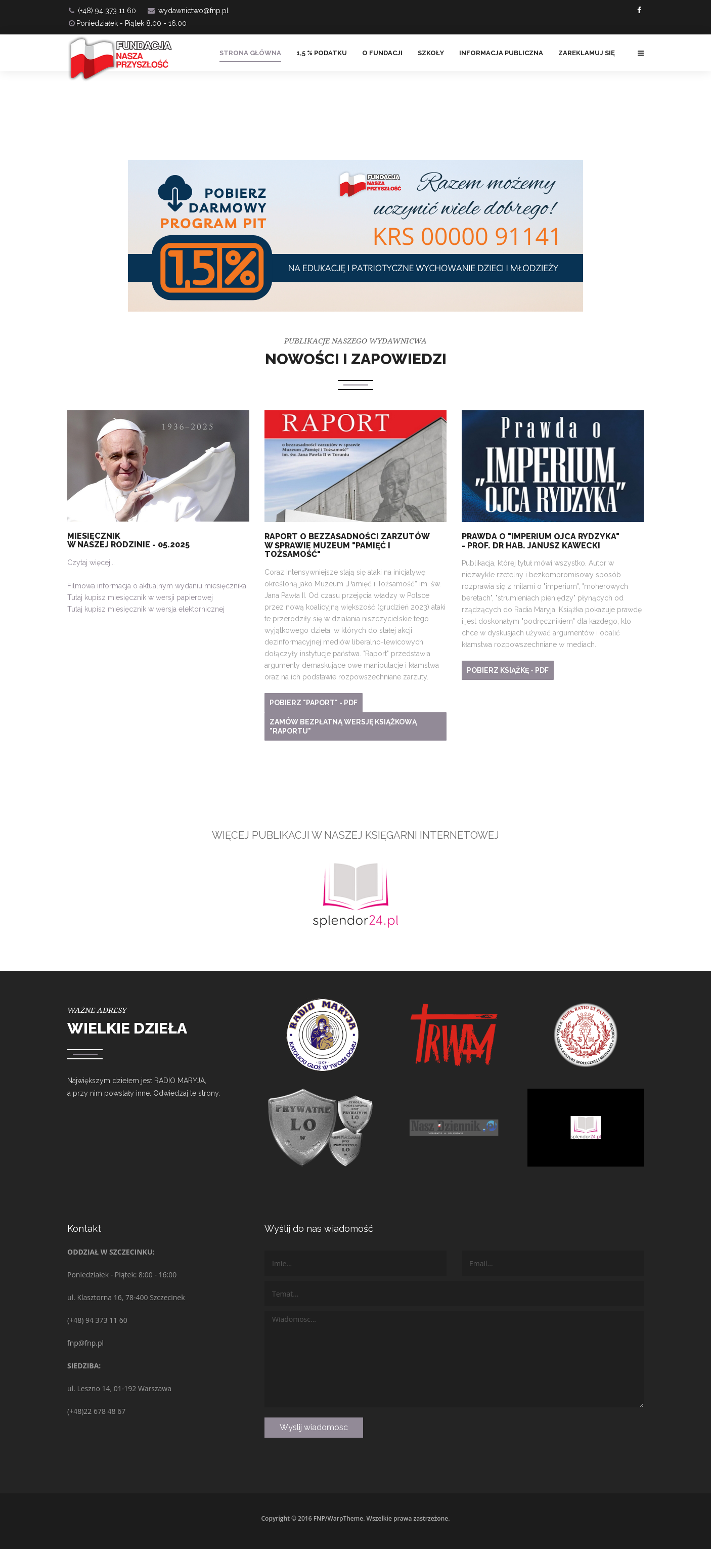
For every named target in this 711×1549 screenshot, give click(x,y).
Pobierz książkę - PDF (508, 670)
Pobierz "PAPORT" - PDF (314, 703)
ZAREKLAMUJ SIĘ (586, 53)
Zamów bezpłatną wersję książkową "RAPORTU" (343, 726)
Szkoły (431, 53)
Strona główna (250, 53)
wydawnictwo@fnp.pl (193, 11)
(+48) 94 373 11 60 (107, 11)
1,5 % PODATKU (321, 53)
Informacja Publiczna (501, 53)
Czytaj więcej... (91, 562)
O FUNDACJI (382, 53)
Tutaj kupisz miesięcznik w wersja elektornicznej (146, 609)
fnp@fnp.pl (85, 1343)
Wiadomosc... (454, 1359)
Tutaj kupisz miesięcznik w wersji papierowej (140, 597)
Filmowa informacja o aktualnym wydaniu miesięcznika (156, 586)
